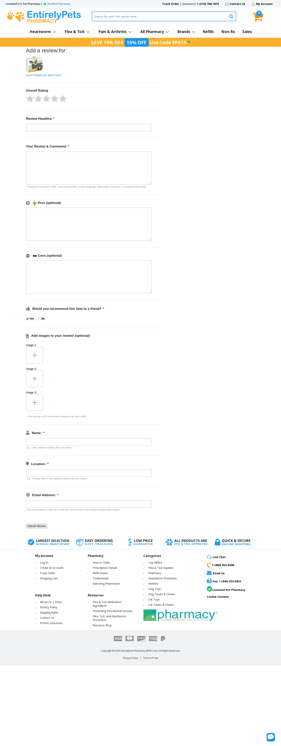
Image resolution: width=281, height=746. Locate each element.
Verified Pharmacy (58, 3)
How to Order (101, 562)
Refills (208, 31)
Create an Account (51, 568)
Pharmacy (154, 573)
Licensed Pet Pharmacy (226, 589)
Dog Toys (154, 589)
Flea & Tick (77, 31)
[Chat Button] (253, 734)
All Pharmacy (154, 31)
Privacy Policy (48, 607)
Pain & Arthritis (114, 31)
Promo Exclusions (51, 623)
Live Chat (216, 557)
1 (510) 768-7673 (208, 4)
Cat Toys (154, 599)
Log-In (44, 562)
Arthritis (153, 583)
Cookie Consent (218, 597)
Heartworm (43, 31)
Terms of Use (150, 658)
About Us (46, 602)
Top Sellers (155, 562)
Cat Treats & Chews (161, 605)
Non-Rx (228, 31)
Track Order (170, 4)
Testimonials (101, 578)
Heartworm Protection (162, 578)
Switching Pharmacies (106, 583)
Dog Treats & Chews (161, 594)
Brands (186, 31)
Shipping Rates (49, 612)
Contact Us (237, 4)
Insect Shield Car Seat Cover (43, 75)
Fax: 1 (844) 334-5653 (224, 580)
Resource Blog (102, 625)
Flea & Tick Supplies (160, 568)
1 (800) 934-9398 (220, 565)
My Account (264, 4)
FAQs (58, 602)
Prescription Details (105, 568)
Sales (247, 31)
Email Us (216, 573)
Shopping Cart (49, 578)
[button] (30, 99)
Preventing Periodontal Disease (112, 611)
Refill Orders (100, 573)
